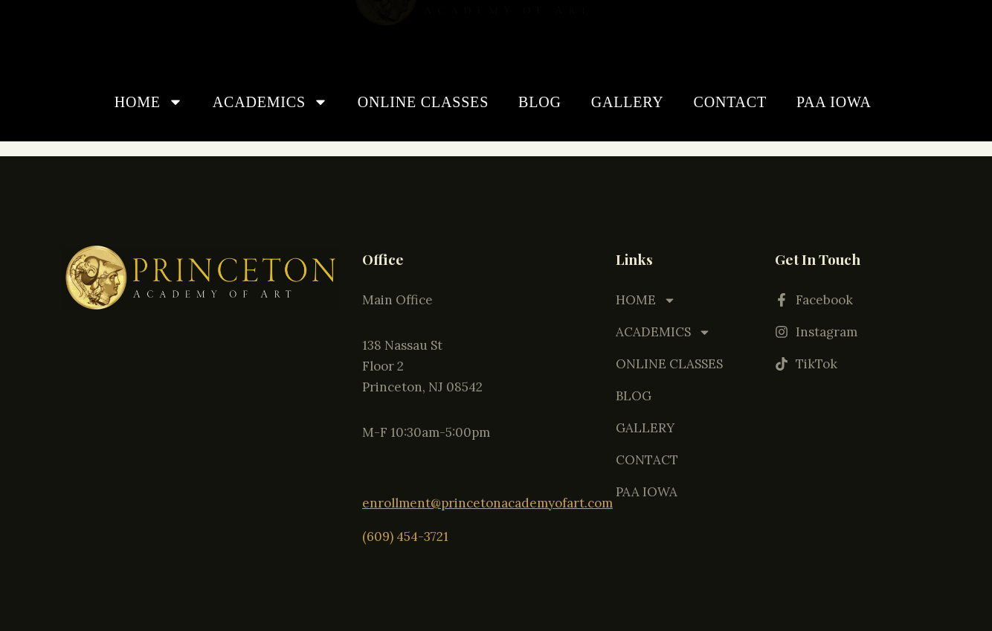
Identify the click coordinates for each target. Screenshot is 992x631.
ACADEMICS (270, 102)
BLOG (539, 102)
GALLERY (627, 102)
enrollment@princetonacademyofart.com (487, 501)
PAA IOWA (834, 102)
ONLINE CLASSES (423, 102)
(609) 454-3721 (405, 533)
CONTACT (730, 102)
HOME (149, 102)
